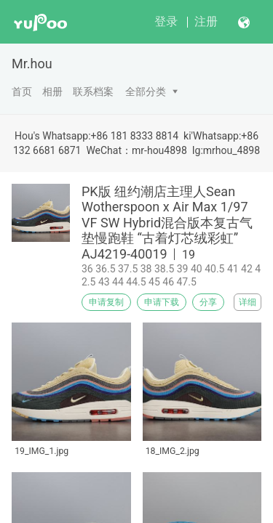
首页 (22, 91)
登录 (166, 21)
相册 (52, 91)
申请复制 (106, 302)
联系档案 (93, 91)
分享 (208, 302)
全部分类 (145, 91)
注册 (206, 21)
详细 (247, 302)
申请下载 (161, 302)
